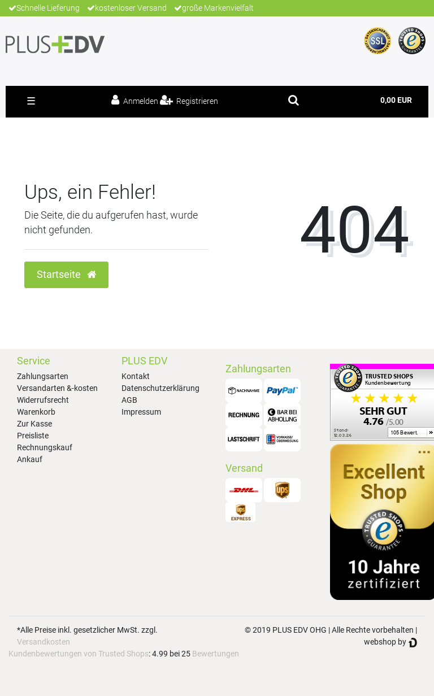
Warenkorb (36, 411)
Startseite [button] (66, 274)
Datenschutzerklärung (160, 388)
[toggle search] (293, 100)
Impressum (141, 411)
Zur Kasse (34, 423)
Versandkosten (43, 641)
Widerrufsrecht (43, 399)
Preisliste (33, 435)
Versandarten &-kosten (57, 388)
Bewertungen (215, 653)
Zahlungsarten (42, 376)
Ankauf (29, 459)
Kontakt (135, 376)
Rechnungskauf (44, 447)
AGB (129, 399)
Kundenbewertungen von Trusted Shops (78, 653)
